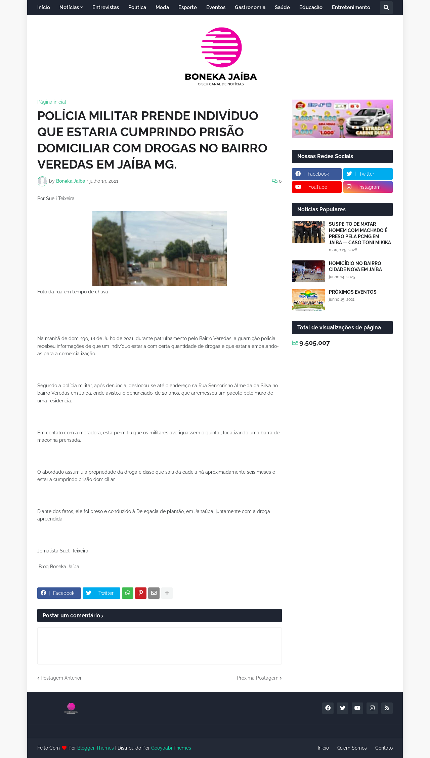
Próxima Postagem (257, 678)
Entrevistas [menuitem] (105, 7)
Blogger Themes (95, 748)
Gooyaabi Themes (171, 748)
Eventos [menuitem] (215, 7)
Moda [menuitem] (162, 7)
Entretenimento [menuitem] (351, 7)
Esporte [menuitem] (187, 7)
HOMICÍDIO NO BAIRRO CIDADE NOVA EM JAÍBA (355, 266)
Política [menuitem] (137, 7)
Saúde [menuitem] (282, 7)
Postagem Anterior (61, 678)
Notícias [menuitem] (69, 7)
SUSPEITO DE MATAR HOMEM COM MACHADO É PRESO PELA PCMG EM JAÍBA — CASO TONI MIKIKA (360, 233)
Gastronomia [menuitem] (250, 7)
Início (323, 748)
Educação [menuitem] (310, 7)
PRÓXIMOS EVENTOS (353, 292)
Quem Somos (352, 748)
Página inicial (51, 102)
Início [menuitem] (43, 7)
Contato (384, 748)
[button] (386, 7)
